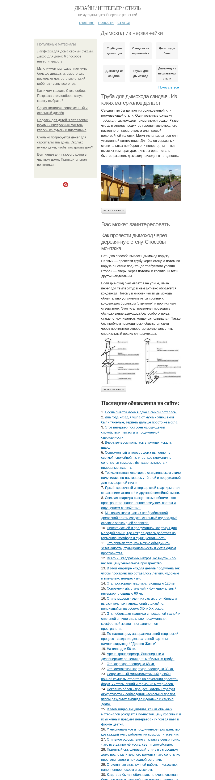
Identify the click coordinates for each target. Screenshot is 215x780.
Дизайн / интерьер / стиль (107, 8)
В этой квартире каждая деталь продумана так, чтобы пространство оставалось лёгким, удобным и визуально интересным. (140, 573)
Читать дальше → (114, 210)
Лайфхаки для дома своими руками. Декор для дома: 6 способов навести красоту (65, 56)
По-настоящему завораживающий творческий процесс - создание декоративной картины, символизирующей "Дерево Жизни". (139, 639)
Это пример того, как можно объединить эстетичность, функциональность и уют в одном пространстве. (138, 548)
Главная (86, 22)
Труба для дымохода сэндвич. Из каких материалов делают (139, 99)
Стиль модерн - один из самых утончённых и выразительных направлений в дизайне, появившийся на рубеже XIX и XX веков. (139, 603)
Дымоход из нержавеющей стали (167, 73)
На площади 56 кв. (121, 649)
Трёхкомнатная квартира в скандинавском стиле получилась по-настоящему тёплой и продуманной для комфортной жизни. (141, 477)
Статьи (123, 22)
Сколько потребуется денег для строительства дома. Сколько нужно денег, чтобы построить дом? (65, 142)
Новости (106, 22)
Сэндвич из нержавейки (140, 51)
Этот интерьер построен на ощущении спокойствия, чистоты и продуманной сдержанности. (133, 432)
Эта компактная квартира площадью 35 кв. (140, 669)
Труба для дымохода (114, 51)
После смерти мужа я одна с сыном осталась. (141, 412)
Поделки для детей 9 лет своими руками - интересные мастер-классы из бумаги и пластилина (62, 125)
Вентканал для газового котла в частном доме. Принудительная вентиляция (62, 159)
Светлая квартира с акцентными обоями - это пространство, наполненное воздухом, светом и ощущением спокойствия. (138, 503)
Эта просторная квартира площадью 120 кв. (141, 583)
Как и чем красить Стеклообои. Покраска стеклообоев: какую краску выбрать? (61, 96)
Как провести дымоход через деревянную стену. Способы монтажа (134, 241)
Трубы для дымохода (141, 73)
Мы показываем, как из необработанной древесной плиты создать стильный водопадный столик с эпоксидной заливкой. (139, 518)
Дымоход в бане (167, 51)
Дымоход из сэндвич (114, 73)
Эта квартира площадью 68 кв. (131, 664)
